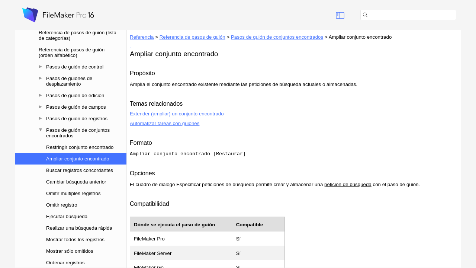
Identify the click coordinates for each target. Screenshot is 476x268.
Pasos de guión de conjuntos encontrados (78, 132)
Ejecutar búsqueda (66, 216)
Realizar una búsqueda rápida (79, 228)
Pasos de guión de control (74, 67)
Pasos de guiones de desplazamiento (69, 81)
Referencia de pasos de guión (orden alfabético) (71, 52)
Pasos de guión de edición (75, 95)
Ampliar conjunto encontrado (77, 159)
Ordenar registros (65, 262)
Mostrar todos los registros (75, 239)
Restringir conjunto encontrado (80, 147)
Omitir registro (61, 205)
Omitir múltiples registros (73, 193)
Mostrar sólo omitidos (69, 251)
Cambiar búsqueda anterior (76, 182)
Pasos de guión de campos (76, 107)
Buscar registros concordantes (79, 170)
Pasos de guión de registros (76, 118)
